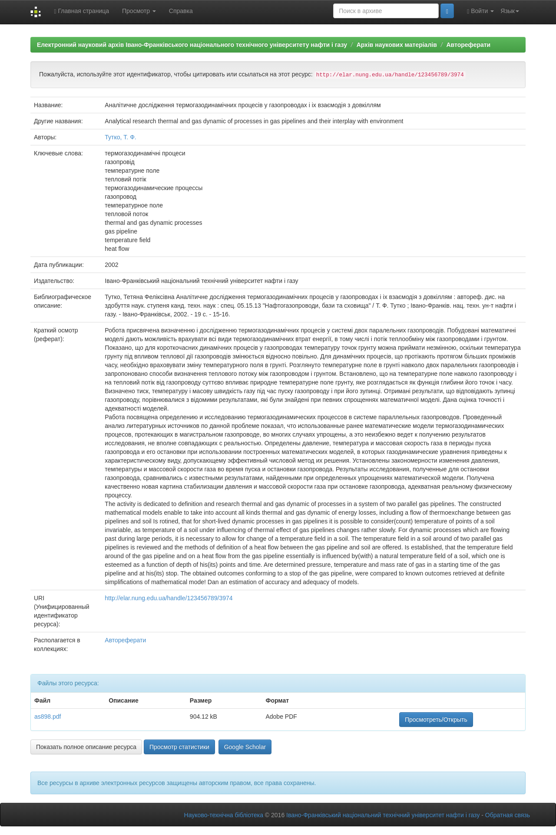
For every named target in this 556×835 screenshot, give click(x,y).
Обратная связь (507, 815)
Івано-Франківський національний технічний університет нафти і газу (383, 815)
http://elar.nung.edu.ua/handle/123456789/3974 (168, 598)
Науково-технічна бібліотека (223, 815)
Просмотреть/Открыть (436, 719)
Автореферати (468, 44)
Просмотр (139, 10)
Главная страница (81, 11)
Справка (181, 10)
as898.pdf (47, 716)
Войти (480, 11)
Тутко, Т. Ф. (120, 137)
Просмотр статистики (179, 746)
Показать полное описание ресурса (86, 746)
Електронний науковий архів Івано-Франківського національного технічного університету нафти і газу (192, 44)
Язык (509, 10)
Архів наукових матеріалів (397, 44)
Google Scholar (245, 746)
